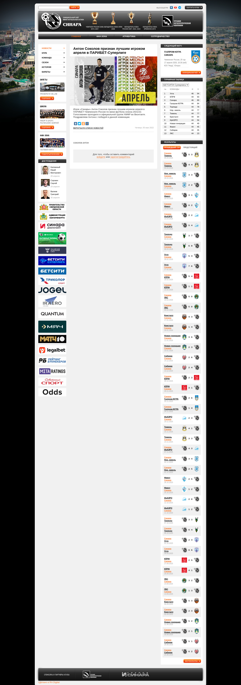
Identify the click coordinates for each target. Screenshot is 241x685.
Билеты (46, 72)
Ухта (166, 255)
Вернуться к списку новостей (88, 128)
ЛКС (166, 298)
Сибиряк (168, 356)
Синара (167, 153)
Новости (46, 48)
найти (73, 7)
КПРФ (167, 277)
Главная (76, 36)
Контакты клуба (193, 7)
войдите (101, 157)
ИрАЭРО (168, 216)
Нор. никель (170, 173)
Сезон (45, 62)
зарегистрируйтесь (120, 157)
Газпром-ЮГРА (171, 399)
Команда (47, 58)
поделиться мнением (50, 154)
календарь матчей (190, 73)
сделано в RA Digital (48, 682)
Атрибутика (129, 36)
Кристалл (168, 315)
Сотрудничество (160, 36)
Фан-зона (101, 36)
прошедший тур (172, 147)
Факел (167, 196)
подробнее (46, 98)
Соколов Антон (81, 143)
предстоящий (190, 147)
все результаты (191, 661)
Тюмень (168, 156)
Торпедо (168, 234)
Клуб (44, 53)
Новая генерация (172, 336)
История (46, 67)
